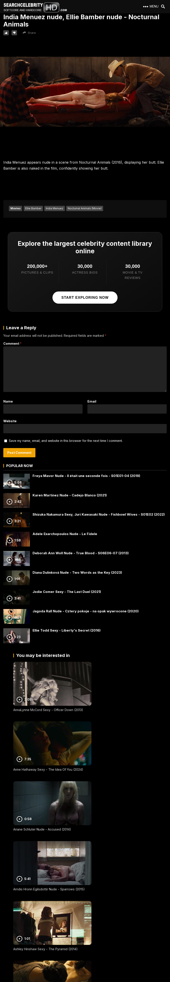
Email (91, 401)
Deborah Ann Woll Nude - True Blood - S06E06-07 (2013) (81, 553)
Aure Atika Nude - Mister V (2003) (38, 879)
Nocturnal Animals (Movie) (85, 208)
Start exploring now (84, 297)
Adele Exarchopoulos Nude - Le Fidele (65, 534)
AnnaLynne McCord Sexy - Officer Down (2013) (48, 705)
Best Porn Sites (15, 950)
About (9, 918)
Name (8, 401)
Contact (11, 934)
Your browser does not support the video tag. (85, 92)
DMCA (10, 942)
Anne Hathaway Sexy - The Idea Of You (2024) (122, 705)
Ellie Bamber (33, 208)
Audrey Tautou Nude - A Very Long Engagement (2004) (113, 822)
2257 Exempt (14, 926)
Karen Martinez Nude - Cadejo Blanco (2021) (70, 495)
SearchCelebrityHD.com (89, 979)
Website (10, 421)
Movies (15, 208)
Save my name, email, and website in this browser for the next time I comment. (66, 441)
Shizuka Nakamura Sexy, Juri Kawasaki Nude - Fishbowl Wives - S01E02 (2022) (99, 514)
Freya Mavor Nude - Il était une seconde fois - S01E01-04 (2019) (86, 476)
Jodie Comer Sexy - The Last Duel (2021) (67, 592)
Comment (12, 343)
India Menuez (54, 208)
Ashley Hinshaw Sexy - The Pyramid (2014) (45, 819)
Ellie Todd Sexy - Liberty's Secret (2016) (66, 630)
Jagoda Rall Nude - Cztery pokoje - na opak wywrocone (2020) (86, 611)
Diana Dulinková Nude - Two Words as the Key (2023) (77, 572)
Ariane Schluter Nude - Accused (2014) (42, 760)
